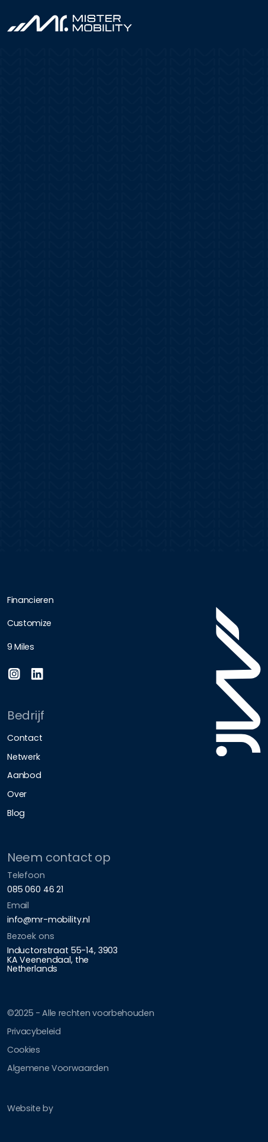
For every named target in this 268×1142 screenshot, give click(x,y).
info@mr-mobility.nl (48, 919)
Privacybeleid (34, 1031)
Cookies (23, 1050)
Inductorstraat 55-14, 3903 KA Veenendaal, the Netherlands (62, 959)
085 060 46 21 (35, 889)
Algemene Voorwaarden (58, 1068)
